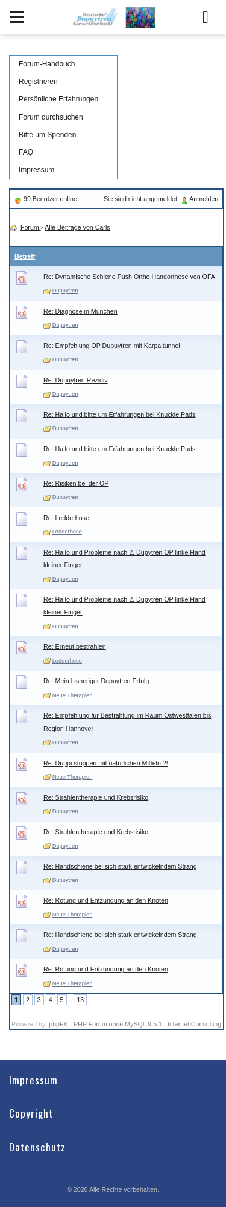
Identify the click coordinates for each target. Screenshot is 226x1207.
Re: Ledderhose (66, 517)
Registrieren (38, 81)
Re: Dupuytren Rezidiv (75, 380)
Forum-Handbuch (47, 64)
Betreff (24, 256)
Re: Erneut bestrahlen (74, 646)
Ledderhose (67, 532)
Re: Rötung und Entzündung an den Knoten (105, 900)
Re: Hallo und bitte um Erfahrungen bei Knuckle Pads (119, 414)
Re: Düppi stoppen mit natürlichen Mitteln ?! (105, 763)
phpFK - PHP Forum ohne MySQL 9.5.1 (105, 1024)
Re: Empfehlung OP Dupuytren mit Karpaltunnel (111, 345)
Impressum (36, 170)
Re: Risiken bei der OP (75, 483)
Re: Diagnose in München (80, 311)
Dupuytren (65, 291)
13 (80, 999)
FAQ (26, 152)
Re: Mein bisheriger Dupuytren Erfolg (96, 680)
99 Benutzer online (50, 198)
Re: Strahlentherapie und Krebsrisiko (95, 797)
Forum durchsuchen (51, 117)
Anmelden (203, 198)
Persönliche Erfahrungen (58, 99)
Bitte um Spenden (47, 134)
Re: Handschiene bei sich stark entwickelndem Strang (120, 866)
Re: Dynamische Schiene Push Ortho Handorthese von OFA (129, 276)
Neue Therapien (72, 695)
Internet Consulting (194, 1024)
